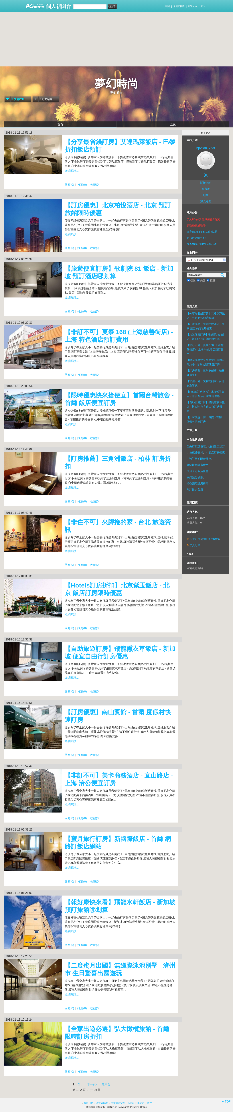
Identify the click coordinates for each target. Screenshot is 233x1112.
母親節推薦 (178, 6)
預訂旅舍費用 (195, 489)
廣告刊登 (88, 1103)
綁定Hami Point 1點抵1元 (202, 231)
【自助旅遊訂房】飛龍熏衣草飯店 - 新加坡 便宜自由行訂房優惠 (206, 407)
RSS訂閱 (195, 539)
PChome (192, 6)
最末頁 (106, 1084)
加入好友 (205, 201)
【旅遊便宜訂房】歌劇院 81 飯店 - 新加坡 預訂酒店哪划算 (205, 336)
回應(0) (69, 184)
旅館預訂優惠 (195, 477)
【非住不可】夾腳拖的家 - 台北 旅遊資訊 (205, 383)
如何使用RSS (210, 539)
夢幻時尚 (116, 84)
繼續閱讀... (72, 170)
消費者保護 (102, 1103)
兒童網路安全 (118, 1103)
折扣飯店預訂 (216, 446)
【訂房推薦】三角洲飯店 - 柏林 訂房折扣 (205, 372)
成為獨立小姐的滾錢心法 (202, 244)
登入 (203, 6)
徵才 (149, 1103)
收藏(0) (95, 184)
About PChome (136, 1103)
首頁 (60, 124)
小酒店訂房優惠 (215, 452)
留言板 (206, 188)
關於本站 (205, 182)
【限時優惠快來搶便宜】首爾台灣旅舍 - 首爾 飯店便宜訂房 (206, 362)
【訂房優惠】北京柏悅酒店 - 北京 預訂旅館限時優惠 (205, 326)
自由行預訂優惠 (196, 446)
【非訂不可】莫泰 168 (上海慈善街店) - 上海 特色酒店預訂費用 (205, 349)
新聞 (167, 6)
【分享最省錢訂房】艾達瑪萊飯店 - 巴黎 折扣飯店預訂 (206, 315)
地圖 (205, 195)
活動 (173, 124)
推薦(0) (82, 184)
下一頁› (92, 1084)
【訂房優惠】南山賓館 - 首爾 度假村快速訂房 (204, 419)
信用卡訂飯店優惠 (197, 471)
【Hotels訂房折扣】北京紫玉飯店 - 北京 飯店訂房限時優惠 (205, 394)
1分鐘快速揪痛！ (197, 237)
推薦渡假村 (196, 452)
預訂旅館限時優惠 (200, 458)
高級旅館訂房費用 (197, 464)
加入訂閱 (194, 545)
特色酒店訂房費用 (197, 483)
